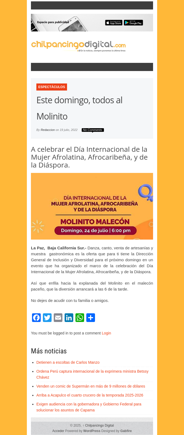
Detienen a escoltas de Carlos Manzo (68, 362)
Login (106, 333)
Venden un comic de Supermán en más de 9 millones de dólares (90, 386)
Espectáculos (51, 87)
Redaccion (48, 129)
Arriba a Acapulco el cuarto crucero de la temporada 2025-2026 (89, 395)
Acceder (58, 431)
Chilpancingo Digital (98, 425)
